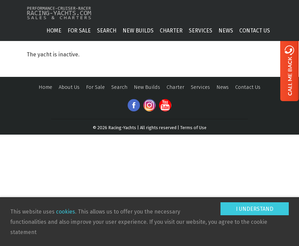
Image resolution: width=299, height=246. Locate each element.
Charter (171, 30)
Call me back (289, 70)
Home (53, 30)
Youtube (165, 105)
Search (106, 30)
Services (200, 30)
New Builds (138, 30)
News (225, 30)
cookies (65, 211)
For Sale (79, 30)
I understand (254, 209)
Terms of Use (193, 127)
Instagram (149, 105)
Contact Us (254, 30)
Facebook (134, 105)
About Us (69, 87)
